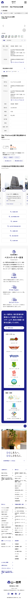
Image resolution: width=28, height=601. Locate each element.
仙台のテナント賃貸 (8, 13)
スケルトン (17, 157)
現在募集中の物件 (14, 68)
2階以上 (5, 157)
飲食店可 (11, 157)
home (1, 13)
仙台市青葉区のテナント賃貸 (21, 13)
